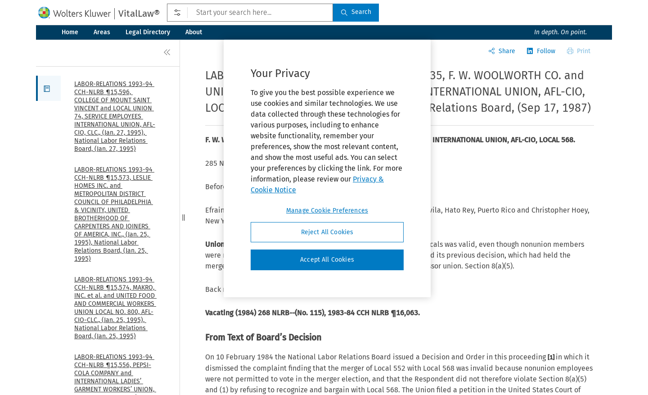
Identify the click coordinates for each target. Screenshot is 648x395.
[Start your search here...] (250, 13)
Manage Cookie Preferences (327, 210)
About (193, 32)
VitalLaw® (139, 13)
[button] (48, 88)
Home (70, 32)
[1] (552, 357)
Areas (102, 32)
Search (356, 12)
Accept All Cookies (327, 259)
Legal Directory (148, 32)
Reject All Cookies (327, 232)
